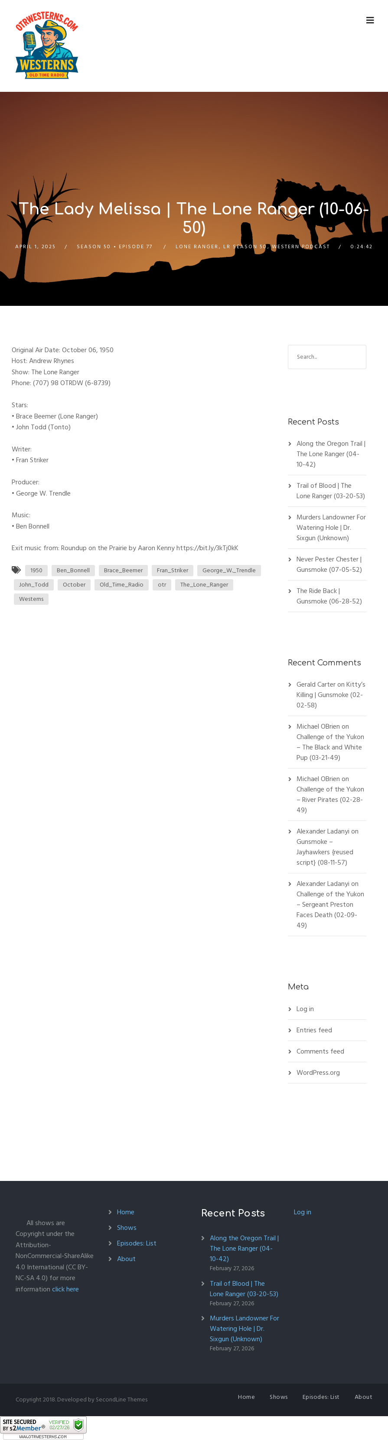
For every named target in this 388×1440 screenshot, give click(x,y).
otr (162, 585)
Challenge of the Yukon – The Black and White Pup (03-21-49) (330, 747)
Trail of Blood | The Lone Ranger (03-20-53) (331, 491)
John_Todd (34, 585)
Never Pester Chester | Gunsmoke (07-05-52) (329, 564)
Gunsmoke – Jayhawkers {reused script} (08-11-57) (325, 852)
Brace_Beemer (123, 570)
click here (65, 1289)
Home (125, 1212)
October (74, 585)
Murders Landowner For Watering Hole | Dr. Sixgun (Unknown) (331, 528)
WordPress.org (318, 1072)
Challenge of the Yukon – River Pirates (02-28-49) (330, 800)
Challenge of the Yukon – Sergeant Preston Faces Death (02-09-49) (330, 910)
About (126, 1259)
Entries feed (314, 1030)
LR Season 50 (245, 247)
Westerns (31, 599)
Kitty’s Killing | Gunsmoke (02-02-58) (331, 695)
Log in (305, 1009)
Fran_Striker (172, 570)
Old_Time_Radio (121, 585)
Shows (127, 1227)
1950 (36, 570)
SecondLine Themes (121, 1399)
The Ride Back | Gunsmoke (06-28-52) (329, 596)
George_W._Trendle (229, 570)
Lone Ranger (197, 247)
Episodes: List (137, 1243)
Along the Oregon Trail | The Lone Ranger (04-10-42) (331, 454)
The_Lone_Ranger (204, 585)
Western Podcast (301, 247)
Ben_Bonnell (73, 570)
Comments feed (320, 1051)
